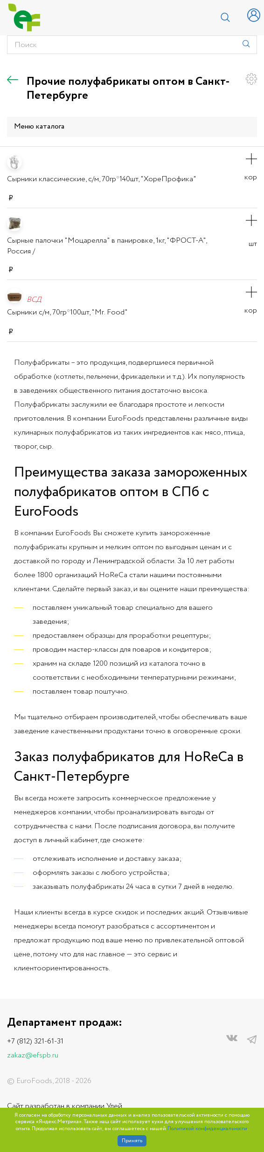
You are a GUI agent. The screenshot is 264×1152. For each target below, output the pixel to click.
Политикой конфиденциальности (207, 1128)
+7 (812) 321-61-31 (35, 1041)
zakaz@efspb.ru (32, 1055)
